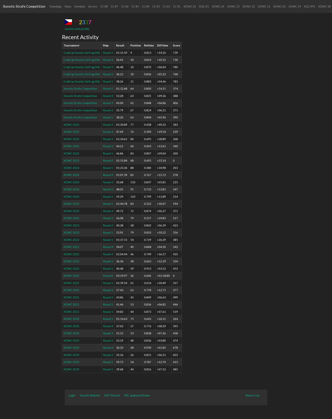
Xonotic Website (90, 395)
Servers (92, 6)
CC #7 (114, 6)
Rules (68, 6)
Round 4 (108, 59)
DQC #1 (204, 6)
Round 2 (108, 74)
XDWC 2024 (71, 167)
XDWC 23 (233, 6)
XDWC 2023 (71, 203)
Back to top (253, 395)
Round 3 (108, 67)
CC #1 (177, 6)
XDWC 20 (279, 6)
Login (71, 395)
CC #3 (156, 6)
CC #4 (145, 6)
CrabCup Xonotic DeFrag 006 (82, 52)
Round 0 (108, 160)
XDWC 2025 (71, 124)
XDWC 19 (295, 6)
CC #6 (125, 6)
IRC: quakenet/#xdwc (137, 395)
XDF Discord (112, 395)
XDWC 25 (190, 6)
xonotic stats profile (77, 28)
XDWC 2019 (71, 340)
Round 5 (108, 52)
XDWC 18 (324, 6)
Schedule (79, 6)
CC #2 (166, 6)
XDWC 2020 (71, 318)
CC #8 (104, 6)
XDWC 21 (264, 6)
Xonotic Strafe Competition (24, 6)
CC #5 (135, 6)
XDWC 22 (249, 6)
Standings (56, 6)
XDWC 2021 (71, 283)
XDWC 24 (218, 6)
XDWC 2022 (71, 239)
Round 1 (108, 81)
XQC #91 (309, 6)
